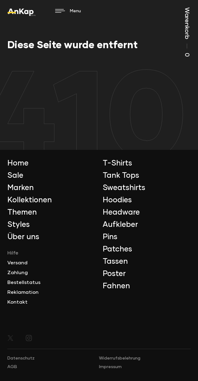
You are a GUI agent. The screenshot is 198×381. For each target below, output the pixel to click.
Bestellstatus (23, 282)
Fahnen (116, 286)
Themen (22, 212)
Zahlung (17, 272)
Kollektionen (29, 200)
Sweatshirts (124, 188)
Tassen (115, 261)
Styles (18, 224)
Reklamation (23, 292)
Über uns (23, 237)
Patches (117, 249)
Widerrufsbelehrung (119, 358)
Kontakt (17, 302)
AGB (12, 367)
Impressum (110, 367)
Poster (114, 274)
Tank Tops (121, 175)
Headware (121, 212)
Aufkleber (120, 224)
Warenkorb (187, 32)
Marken (20, 188)
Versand (17, 262)
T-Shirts (117, 163)
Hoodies (117, 200)
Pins (110, 237)
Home (18, 163)
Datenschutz (21, 358)
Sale (15, 175)
